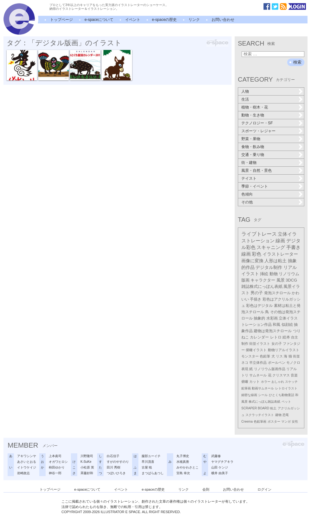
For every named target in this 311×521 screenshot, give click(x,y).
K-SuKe (85, 461)
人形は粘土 (275, 260)
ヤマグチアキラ (222, 461)
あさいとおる (26, 461)
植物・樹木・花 (254, 107)
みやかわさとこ (187, 467)
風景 (280, 280)
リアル (291, 369)
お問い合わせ (223, 19)
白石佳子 (113, 456)
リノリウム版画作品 (269, 369)
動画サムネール (263, 388)
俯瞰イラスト (256, 350)
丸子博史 (182, 456)
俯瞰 (244, 381)
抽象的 (259, 318)
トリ (244, 375)
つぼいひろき (116, 473)
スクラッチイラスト (259, 415)
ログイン (264, 489)
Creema (247, 421)
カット (254, 381)
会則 (205, 489)
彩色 (256, 254)
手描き (255, 299)
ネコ (244, 362)
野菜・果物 (250, 139)
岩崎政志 (23, 473)
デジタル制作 (269, 267)
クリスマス (281, 375)
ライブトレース (259, 234)
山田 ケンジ (219, 467)
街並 (296, 356)
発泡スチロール (277, 293)
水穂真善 (182, 461)
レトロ (276, 337)
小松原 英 (87, 467)
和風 (276, 324)
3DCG (291, 280)
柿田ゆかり (57, 467)
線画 (280, 240)
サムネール (258, 375)
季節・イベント (254, 186)
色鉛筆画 (260, 421)
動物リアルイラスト (283, 350)
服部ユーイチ (151, 456)
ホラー (265, 381)
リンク (194, 19)
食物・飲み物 (252, 147)
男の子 (257, 293)
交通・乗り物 (252, 154)
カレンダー (259, 337)
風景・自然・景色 (256, 170)
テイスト (249, 178)
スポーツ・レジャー (258, 131)
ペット (286, 401)
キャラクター (263, 280)
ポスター (274, 421)
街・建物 (249, 162)
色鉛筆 (265, 356)
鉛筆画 (246, 388)
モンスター (250, 356)
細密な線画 (249, 395)
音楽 (294, 375)
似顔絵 (287, 324)
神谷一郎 (55, 473)
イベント (132, 19)
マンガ (286, 421)
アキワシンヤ (26, 456)
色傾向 (247, 194)
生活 (245, 99)
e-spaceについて (99, 19)
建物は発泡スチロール (273, 331)
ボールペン (276, 362)
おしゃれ (277, 381)
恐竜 (285, 415)
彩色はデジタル (259, 305)
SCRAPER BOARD (255, 408)
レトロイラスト (286, 388)
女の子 (276, 343)
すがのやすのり (118, 461)
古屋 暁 (147, 467)
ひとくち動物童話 (281, 395)
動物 (274, 273)
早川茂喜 (148, 461)
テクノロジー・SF (257, 123)
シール (263, 395)
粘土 (273, 408)
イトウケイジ (26, 467)
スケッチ (291, 381)
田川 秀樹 (113, 467)
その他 (247, 202)
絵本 (286, 337)
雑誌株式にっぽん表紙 (261, 286)
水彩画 (272, 318)
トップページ (61, 19)
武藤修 (216, 456)
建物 (278, 415)
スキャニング (271, 247)
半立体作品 (258, 362)
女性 (295, 421)
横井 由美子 (219, 473)
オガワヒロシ (58, 461)
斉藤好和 (86, 473)
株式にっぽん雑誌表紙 (264, 401)
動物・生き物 (252, 115)
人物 (245, 91)
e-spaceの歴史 (164, 19)
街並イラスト (259, 343)
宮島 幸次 (183, 473)
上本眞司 (55, 456)
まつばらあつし (153, 473)
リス (279, 356)
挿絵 (264, 273)
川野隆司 (86, 456)
